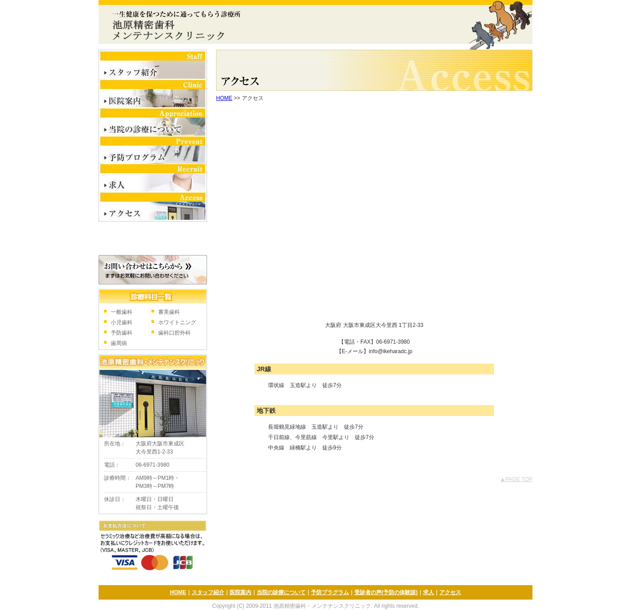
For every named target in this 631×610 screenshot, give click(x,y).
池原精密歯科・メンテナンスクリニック (174, 25)
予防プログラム (153, 151)
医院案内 (153, 94)
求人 (153, 179)
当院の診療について (153, 123)
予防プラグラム (330, 592)
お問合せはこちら (153, 269)
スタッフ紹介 (153, 65)
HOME (224, 98)
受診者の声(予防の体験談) (386, 592)
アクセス (153, 207)
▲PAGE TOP (516, 479)
